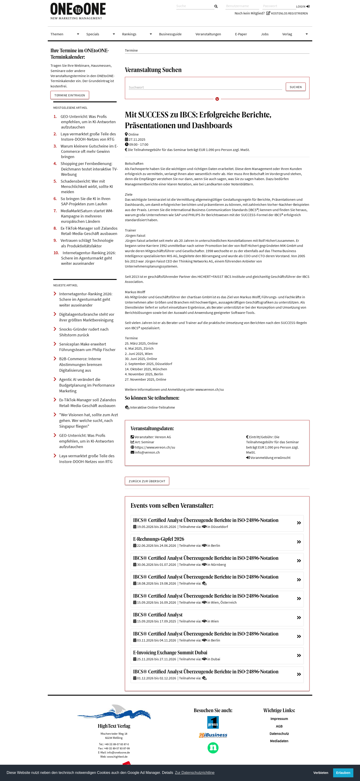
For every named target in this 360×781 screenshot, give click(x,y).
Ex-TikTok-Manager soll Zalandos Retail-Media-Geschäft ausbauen (89, 231)
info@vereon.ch (147, 452)
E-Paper (241, 34)
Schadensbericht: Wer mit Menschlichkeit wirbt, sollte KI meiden (87, 186)
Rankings (138, 34)
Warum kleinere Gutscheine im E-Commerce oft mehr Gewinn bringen (89, 151)
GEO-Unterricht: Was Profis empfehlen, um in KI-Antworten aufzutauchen (88, 122)
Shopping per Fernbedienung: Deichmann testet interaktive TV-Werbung (89, 169)
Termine (131, 50)
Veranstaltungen (208, 34)
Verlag (295, 34)
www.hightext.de (117, 756)
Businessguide (170, 34)
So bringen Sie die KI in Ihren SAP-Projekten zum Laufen (85, 201)
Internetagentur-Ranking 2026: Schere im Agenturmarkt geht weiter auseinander (88, 258)
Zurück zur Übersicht (147, 481)
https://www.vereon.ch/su (153, 447)
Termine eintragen (69, 95)
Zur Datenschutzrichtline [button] (195, 773)
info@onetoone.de (118, 752)
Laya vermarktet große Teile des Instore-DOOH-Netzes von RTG (88, 136)
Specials (101, 34)
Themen (66, 34)
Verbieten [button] (320, 773)
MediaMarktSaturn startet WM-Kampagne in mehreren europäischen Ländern (87, 216)
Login (303, 6)
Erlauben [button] (343, 773)
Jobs (265, 34)
